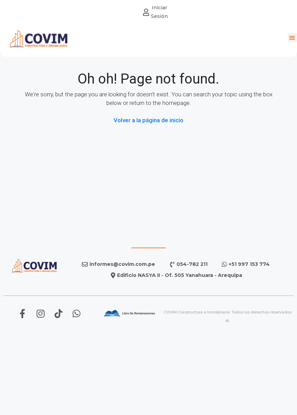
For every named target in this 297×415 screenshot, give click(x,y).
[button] (292, 36)
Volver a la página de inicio (148, 120)
